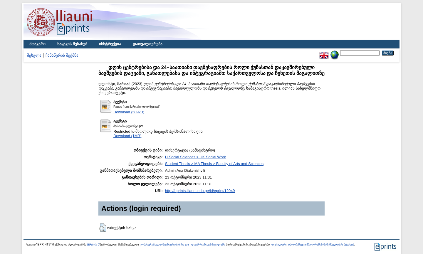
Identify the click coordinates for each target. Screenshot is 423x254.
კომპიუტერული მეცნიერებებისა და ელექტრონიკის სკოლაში (182, 244)
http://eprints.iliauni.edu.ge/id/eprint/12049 (200, 191)
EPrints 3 (93, 244)
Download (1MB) (127, 136)
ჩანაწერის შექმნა (62, 55)
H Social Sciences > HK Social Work (195, 157)
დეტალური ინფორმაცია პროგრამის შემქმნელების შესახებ (312, 244)
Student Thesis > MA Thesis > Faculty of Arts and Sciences (214, 164)
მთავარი (37, 44)
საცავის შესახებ (72, 44)
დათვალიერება (147, 44)
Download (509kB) (128, 112)
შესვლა (34, 55)
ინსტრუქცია (110, 44)
